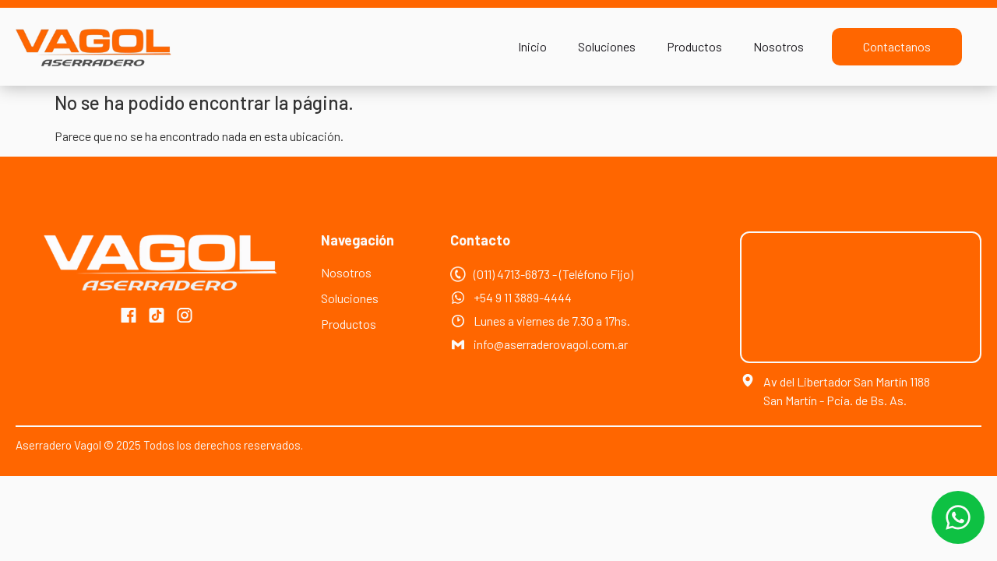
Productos (694, 46)
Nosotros (778, 46)
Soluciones (607, 46)
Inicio (532, 46)
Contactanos (897, 46)
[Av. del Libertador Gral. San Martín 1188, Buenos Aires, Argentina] (861, 297)
